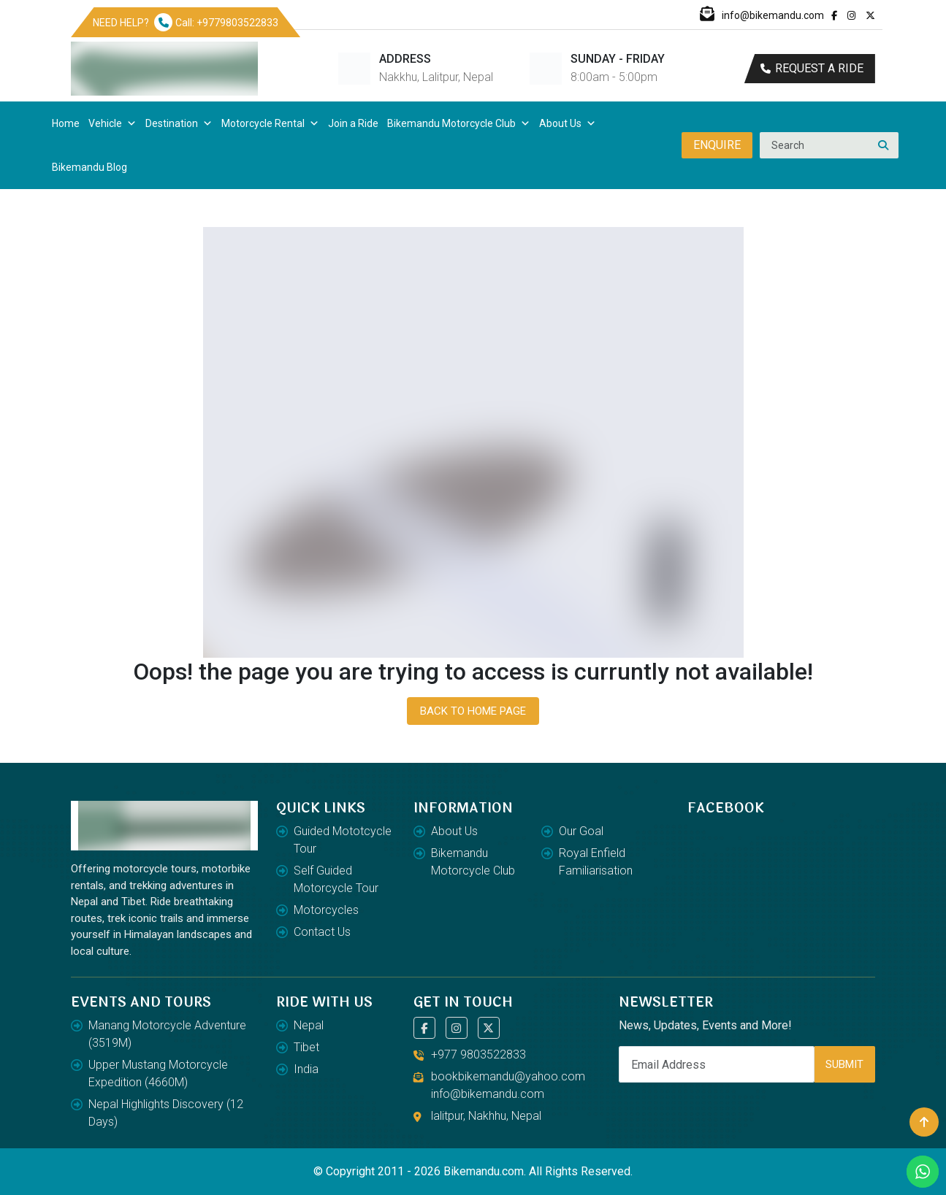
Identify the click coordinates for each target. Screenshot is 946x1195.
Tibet (306, 1047)
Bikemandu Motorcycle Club (458, 123)
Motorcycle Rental (270, 123)
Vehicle (112, 123)
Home (66, 123)
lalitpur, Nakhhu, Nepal (486, 1116)
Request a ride (811, 68)
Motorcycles (326, 910)
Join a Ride (353, 123)
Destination (179, 123)
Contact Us (322, 932)
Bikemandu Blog (89, 167)
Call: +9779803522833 (216, 22)
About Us (567, 123)
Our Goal (581, 831)
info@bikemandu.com (762, 15)
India (306, 1069)
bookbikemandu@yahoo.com (508, 1076)
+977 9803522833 (478, 1054)
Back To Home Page (473, 711)
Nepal (309, 1025)
